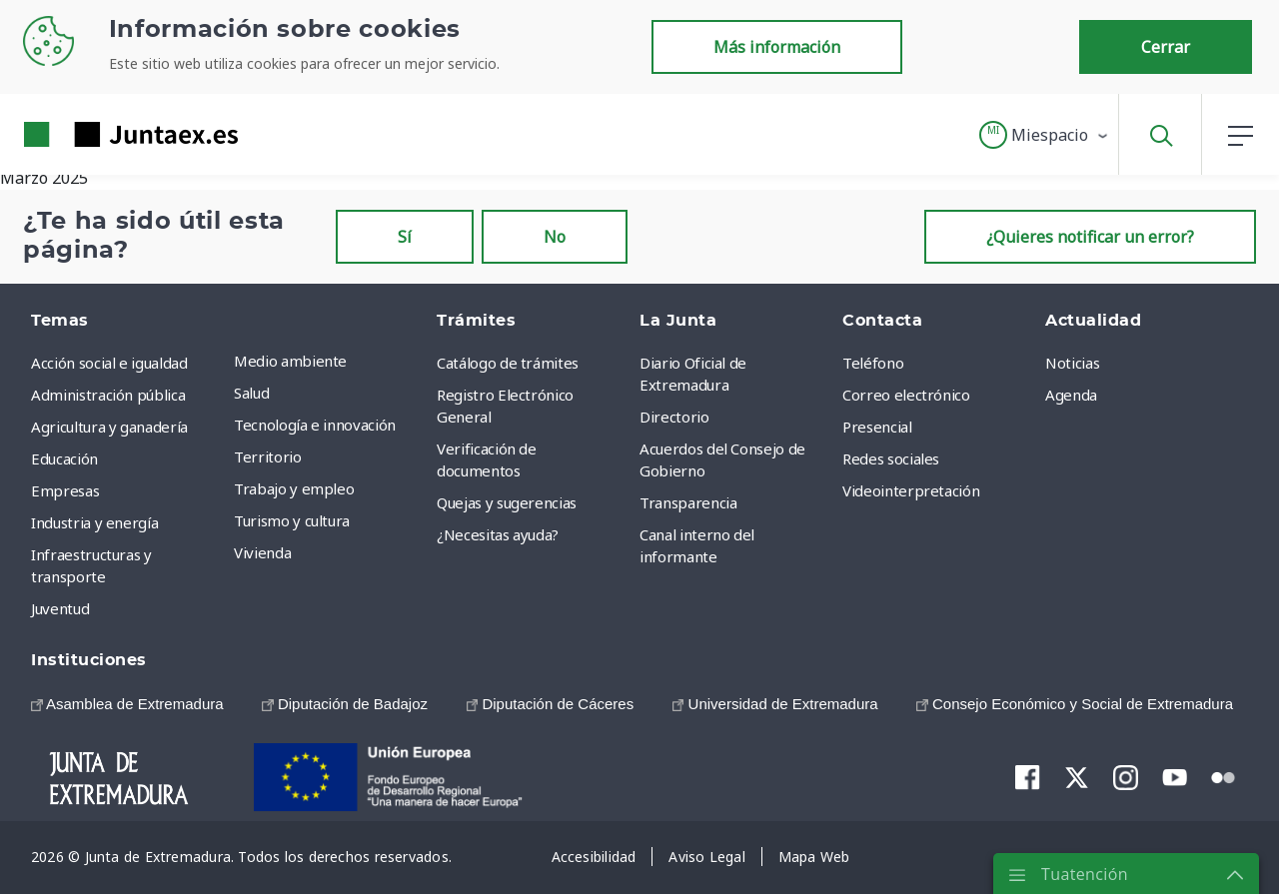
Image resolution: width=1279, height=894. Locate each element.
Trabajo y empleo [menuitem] (294, 488)
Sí (405, 237)
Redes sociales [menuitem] (890, 458)
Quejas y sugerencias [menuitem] (507, 502)
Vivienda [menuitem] (262, 552)
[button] (1044, 135)
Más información (776, 47)
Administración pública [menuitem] (108, 395)
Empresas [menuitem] (65, 490)
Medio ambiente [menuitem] (290, 361)
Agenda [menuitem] (1071, 395)
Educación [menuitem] (64, 458)
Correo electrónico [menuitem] (906, 395)
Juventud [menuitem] (60, 608)
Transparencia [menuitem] (688, 502)
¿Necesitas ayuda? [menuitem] (498, 534)
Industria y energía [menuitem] (94, 522)
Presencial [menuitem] (877, 427)
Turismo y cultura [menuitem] (292, 520)
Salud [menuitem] (251, 393)
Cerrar (1165, 47)
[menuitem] (127, 703)
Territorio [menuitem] (268, 456)
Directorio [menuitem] (674, 417)
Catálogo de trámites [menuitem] (508, 363)
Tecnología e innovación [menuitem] (315, 425)
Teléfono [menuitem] (872, 363)
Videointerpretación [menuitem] (910, 490)
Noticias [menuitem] (1072, 363)
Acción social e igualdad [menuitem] (109, 363)
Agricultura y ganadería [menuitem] (109, 427)
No (555, 237)
